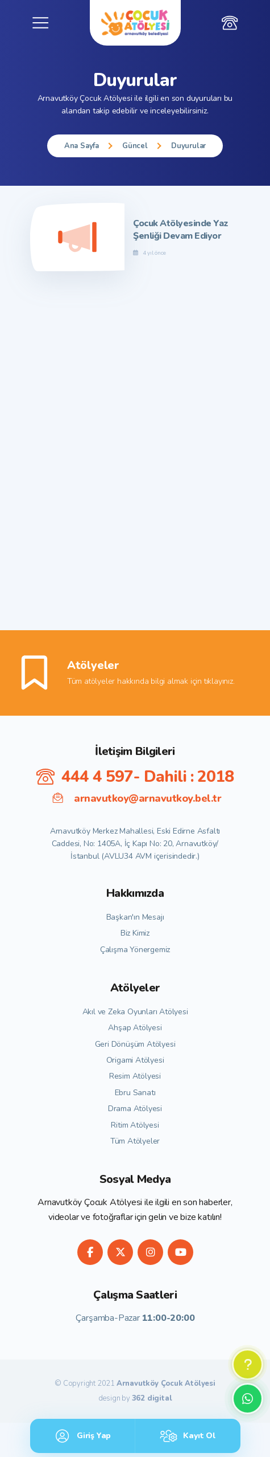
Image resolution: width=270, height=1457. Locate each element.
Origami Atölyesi (135, 1060)
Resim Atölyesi (135, 1076)
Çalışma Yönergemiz (135, 949)
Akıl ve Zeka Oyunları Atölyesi (135, 1011)
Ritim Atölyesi (135, 1125)
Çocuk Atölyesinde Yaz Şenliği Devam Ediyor (181, 229)
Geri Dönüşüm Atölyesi (135, 1044)
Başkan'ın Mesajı (135, 917)
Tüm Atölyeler (135, 1141)
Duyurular (188, 146)
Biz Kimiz (135, 933)
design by (135, 1398)
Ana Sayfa (81, 146)
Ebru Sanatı (135, 1092)
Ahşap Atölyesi (134, 1027)
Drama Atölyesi (135, 1108)
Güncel (135, 146)
